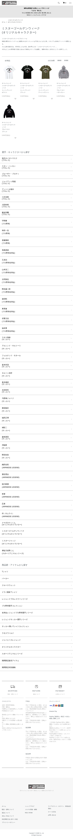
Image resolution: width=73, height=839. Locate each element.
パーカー (5, 578)
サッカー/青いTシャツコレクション (15, 626)
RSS (26, 812)
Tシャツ (5, 572)
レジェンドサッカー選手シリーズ (15, 619)
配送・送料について (8, 809)
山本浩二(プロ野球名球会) (8, 271)
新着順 (66, 60)
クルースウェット (9, 585)
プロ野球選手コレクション (12, 606)
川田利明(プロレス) (6, 206)
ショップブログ (29, 806)
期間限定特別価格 (9, 667)
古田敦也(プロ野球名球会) (8, 280)
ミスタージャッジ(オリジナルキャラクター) (12, 542)
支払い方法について (8, 816)
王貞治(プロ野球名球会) (8, 261)
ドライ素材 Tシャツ (9, 592)
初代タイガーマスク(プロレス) (9, 159)
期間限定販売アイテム (10, 661)
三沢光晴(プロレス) (6, 198)
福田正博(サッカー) (6, 419)
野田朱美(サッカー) (6, 456)
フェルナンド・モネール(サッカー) (11, 357)
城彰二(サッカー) (6, 429)
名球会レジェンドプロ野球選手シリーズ (17, 613)
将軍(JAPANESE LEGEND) (10, 495)
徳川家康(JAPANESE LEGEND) (10, 485)
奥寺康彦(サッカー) (6, 383)
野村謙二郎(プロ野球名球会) (8, 290)
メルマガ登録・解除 (31, 809)
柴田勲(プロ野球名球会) (8, 300)
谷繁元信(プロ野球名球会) (8, 319)
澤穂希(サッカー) (6, 446)
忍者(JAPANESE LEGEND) (10, 505)
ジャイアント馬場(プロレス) (9, 182)
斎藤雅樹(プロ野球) (6, 241)
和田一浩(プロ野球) (6, 232)
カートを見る (52, 812)
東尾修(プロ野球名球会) (8, 310)
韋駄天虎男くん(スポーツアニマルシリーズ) (13, 552)
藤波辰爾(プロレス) (6, 213)
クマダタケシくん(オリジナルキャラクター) (12, 524)
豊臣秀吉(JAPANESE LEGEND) (10, 475)
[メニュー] (70, 3)
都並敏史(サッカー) (6, 409)
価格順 (59, 60)
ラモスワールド (8, 633)
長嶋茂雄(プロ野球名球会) (8, 251)
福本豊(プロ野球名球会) (8, 329)
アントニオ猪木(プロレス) (8, 190)
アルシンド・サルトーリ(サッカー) (11, 347)
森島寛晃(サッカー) (6, 438)
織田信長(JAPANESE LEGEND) (10, 466)
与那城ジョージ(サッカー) (8, 399)
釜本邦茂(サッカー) (6, 366)
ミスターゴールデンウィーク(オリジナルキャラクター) (13, 532)
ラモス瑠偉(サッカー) (6, 338)
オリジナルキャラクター (11, 647)
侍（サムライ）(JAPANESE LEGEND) (10, 515)
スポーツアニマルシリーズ (12, 654)
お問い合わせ (52, 815)
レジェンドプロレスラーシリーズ (15, 599)
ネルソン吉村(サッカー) (7, 374)
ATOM (30, 812)
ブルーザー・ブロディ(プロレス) (10, 175)
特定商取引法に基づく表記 (10, 819)
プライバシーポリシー (8, 822)
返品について (6, 812)
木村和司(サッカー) (6, 391)
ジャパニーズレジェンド (11, 640)
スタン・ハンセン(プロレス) (9, 167)
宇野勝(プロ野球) (6, 222)
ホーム (3, 22)
